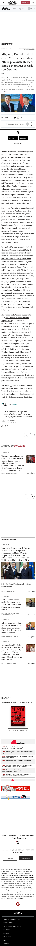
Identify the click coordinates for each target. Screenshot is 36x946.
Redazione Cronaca (8, 473)
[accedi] (32, 3)
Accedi (10, 858)
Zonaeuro (7, 44)
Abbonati (25, 3)
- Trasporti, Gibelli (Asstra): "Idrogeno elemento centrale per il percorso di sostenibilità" (16, 747)
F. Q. (3, 74)
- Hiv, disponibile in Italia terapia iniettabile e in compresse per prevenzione (15, 770)
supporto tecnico (11, 898)
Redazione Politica (8, 663)
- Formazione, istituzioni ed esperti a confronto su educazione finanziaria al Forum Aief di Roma (16, 775)
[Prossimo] (32, 435)
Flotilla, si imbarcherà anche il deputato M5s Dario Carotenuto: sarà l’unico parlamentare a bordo (11, 604)
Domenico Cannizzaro (9, 637)
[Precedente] (26, 435)
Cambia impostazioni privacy (12, 926)
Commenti (6, 117)
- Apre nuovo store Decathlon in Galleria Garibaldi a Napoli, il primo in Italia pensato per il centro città (17, 766)
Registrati (26, 858)
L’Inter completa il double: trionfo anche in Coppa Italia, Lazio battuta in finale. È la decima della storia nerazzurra (12, 628)
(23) (32, 473)
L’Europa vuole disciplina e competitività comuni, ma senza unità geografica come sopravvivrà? (18, 414)
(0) (6, 426)
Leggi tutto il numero (18, 730)
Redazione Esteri (8, 591)
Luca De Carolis (7, 615)
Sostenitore (11, 420)
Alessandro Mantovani (10, 613)
